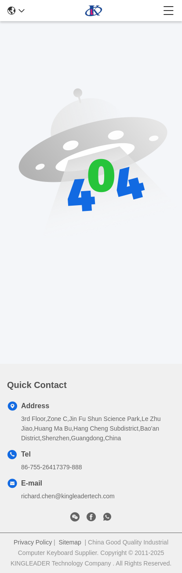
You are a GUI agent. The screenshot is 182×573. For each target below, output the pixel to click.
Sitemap (69, 542)
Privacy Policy (33, 542)
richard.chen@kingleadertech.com (68, 496)
